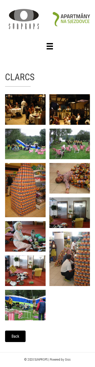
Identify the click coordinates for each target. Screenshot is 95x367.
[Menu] (49, 46)
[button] (15, 336)
